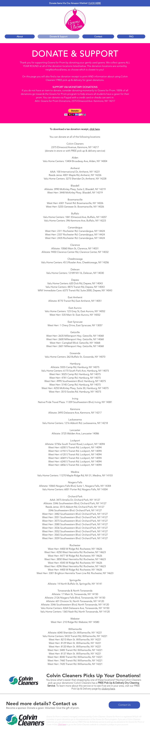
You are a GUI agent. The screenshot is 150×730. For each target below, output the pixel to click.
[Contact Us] (124, 705)
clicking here (108, 688)
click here (95, 129)
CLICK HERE (94, 3)
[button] (75, 112)
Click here (62, 724)
